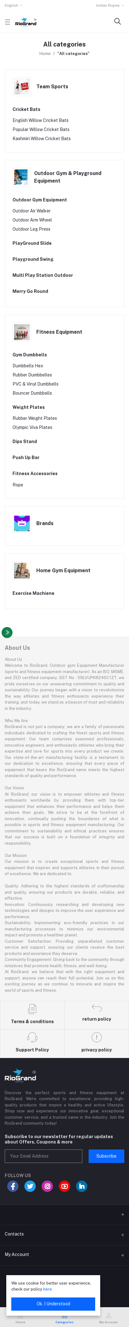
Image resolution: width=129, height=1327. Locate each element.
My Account (17, 1254)
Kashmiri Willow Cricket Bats (42, 138)
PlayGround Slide (32, 243)
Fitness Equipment (59, 332)
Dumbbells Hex (28, 365)
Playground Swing (33, 259)
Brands (45, 523)
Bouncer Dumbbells (32, 393)
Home (45, 53)
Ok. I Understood (53, 1303)
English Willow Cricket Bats (41, 120)
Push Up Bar (26, 457)
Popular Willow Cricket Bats (41, 129)
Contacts (14, 1234)
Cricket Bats (26, 109)
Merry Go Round (30, 291)
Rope (18, 484)
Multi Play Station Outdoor (43, 275)
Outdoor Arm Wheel (32, 219)
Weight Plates (29, 407)
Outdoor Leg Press (31, 229)
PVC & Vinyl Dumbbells (36, 384)
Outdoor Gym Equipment (40, 199)
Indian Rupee (108, 5)
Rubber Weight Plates (35, 418)
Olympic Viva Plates (32, 427)
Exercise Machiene (33, 593)
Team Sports (52, 87)
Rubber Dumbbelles (32, 374)
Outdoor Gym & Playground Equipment (67, 177)
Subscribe (106, 1156)
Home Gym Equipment (63, 570)
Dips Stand (25, 441)
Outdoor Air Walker (32, 210)
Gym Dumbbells (30, 354)
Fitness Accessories (35, 473)
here (47, 1289)
